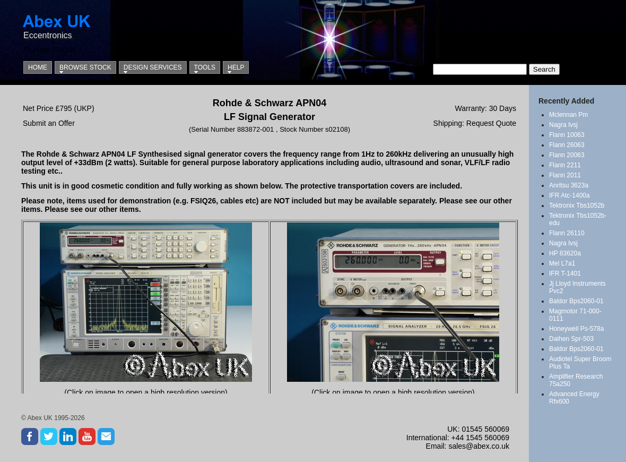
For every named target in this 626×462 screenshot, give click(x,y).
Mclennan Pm (568, 114)
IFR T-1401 (565, 273)
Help (236, 67)
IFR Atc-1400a (569, 195)
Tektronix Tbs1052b (577, 205)
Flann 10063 (567, 135)
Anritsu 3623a (568, 185)
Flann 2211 (565, 165)
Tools (204, 67)
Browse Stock (85, 67)
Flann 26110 (567, 233)
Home (37, 67)
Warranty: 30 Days (485, 108)
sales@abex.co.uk (478, 446)
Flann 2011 (565, 175)
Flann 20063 (567, 155)
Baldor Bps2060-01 (576, 301)
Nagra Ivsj (563, 125)
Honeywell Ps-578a (576, 328)
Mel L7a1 (562, 263)
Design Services (153, 67)
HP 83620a (565, 253)
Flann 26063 (567, 145)
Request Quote (491, 123)
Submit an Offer (49, 123)
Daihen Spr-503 (571, 339)
